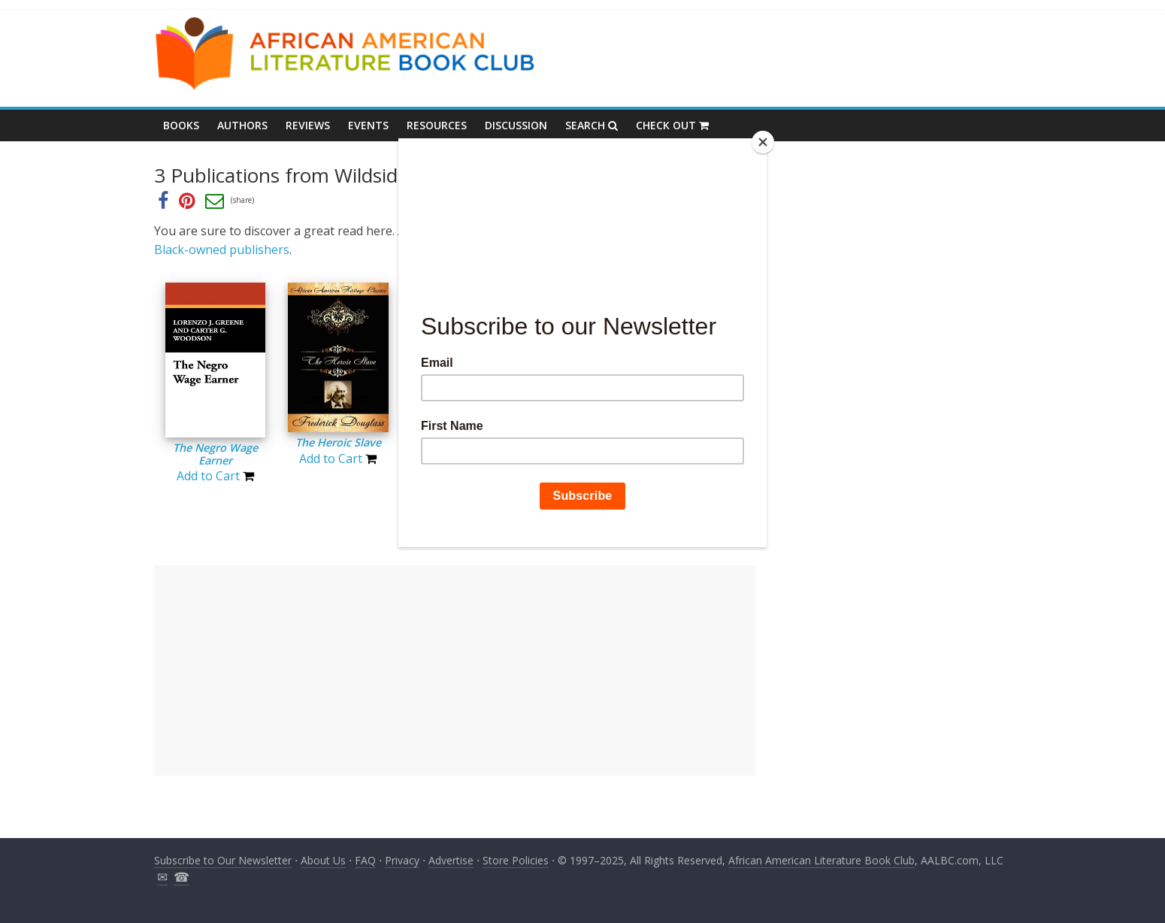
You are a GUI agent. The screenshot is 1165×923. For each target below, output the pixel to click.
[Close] (763, 142)
